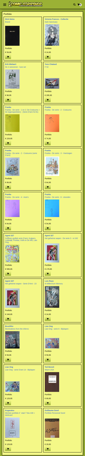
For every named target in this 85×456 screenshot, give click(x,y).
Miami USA (49, 370)
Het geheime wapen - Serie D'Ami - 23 (20, 284)
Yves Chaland (51, 64)
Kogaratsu (9, 410)
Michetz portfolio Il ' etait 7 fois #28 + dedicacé (20, 414)
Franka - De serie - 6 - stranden (57, 197)
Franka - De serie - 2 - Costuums (58, 110)
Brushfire (9, 326)
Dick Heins (10, 19)
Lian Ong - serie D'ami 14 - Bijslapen (20, 370)
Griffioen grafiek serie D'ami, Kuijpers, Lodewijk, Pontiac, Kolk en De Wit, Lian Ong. (21, 240)
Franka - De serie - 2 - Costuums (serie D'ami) (21, 154)
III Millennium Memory (54, 284)
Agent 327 (9, 235)
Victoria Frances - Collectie (56, 19)
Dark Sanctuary (51, 22)
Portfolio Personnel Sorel (55, 413)
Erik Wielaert (10, 64)
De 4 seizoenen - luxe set (15, 67)
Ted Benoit (49, 367)
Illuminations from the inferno (17, 329)
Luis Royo (49, 281)
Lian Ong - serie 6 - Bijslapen (57, 329)
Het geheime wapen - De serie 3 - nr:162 (61, 238)
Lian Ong (49, 326)
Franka (8, 107)
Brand (7, 22)
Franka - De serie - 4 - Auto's (17, 197)
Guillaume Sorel (52, 410)
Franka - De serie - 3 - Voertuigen (58, 153)
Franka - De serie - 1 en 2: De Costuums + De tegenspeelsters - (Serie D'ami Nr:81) (22, 111)
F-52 (47, 67)
